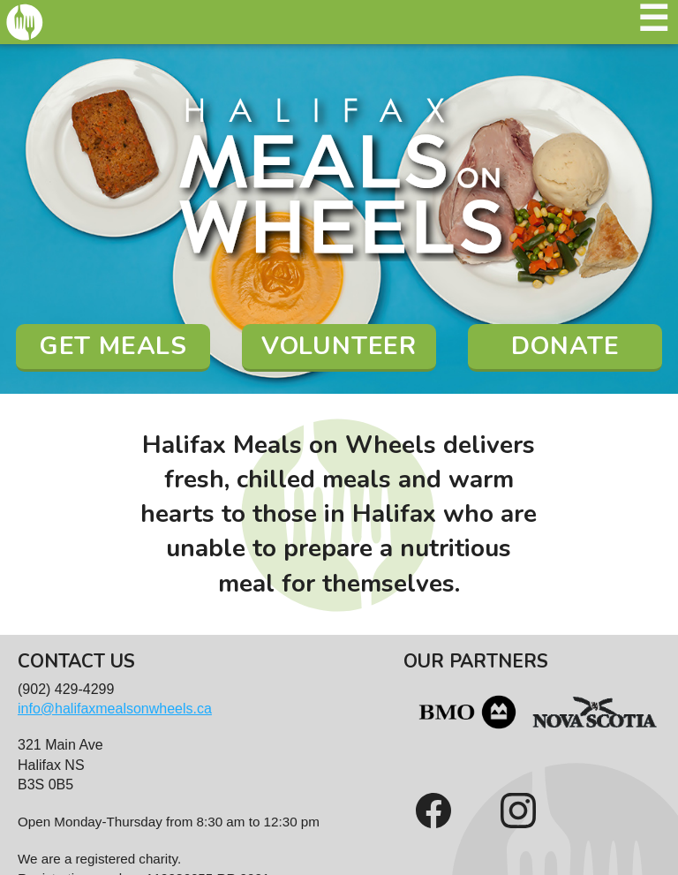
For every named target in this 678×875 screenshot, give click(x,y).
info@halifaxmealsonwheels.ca (115, 708)
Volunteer (339, 346)
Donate (565, 346)
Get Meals (113, 346)
